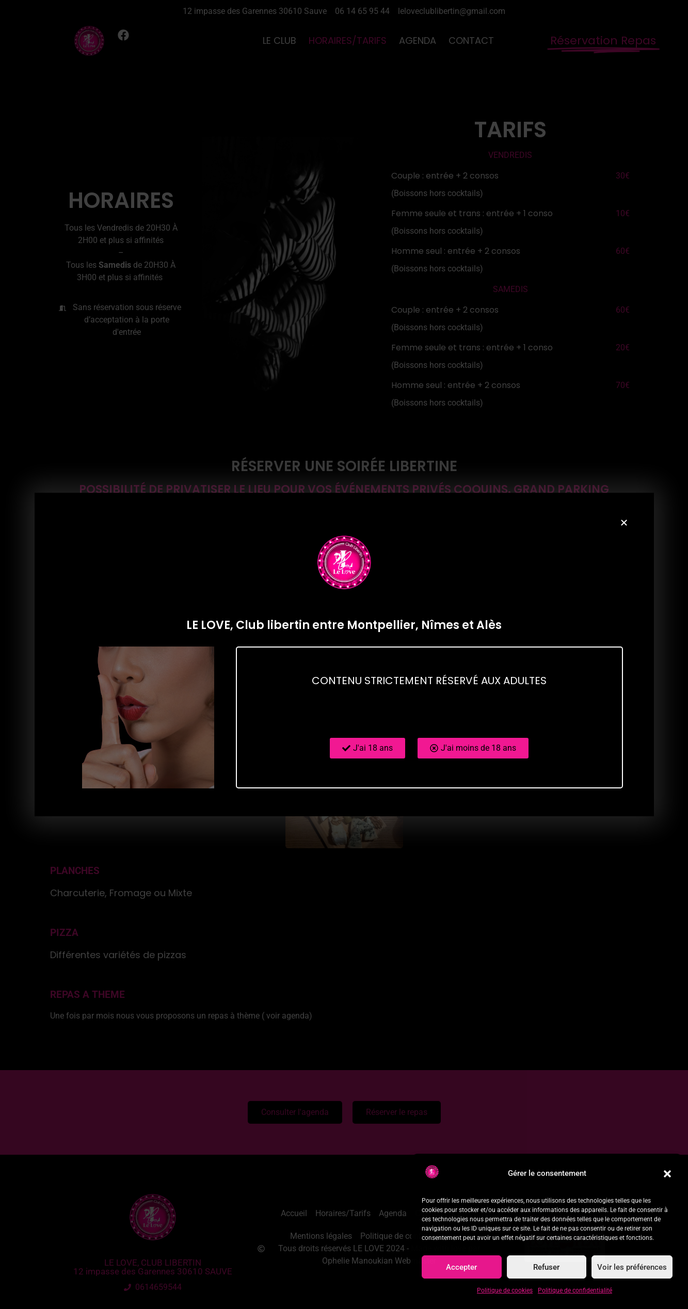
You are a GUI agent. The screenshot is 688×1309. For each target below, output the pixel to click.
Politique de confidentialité (575, 1290)
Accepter (461, 1267)
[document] (344, 654)
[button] (667, 1174)
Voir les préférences (632, 1267)
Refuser (546, 1267)
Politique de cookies (505, 1290)
